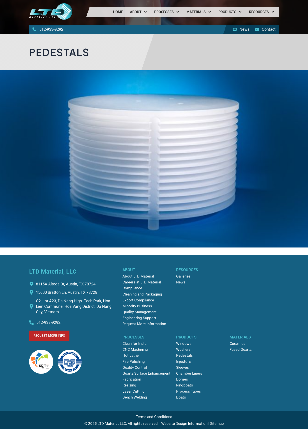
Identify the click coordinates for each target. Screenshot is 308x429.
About (138, 12)
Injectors (183, 361)
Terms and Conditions (154, 417)
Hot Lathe (130, 355)
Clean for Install (135, 343)
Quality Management (139, 312)
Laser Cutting (133, 391)
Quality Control (134, 367)
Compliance (132, 288)
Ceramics (237, 343)
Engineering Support (139, 318)
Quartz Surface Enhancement (146, 373)
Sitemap (217, 423)
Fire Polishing (133, 361)
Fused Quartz (240, 349)
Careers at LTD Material (141, 282)
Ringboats (184, 385)
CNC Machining (135, 349)
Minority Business (137, 306)
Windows (183, 343)
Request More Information (144, 324)
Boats (181, 397)
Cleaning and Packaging (142, 294)
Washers (183, 349)
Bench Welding (134, 397)
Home (118, 12)
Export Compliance (138, 300)
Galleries (183, 276)
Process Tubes (188, 391)
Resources (261, 12)
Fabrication (131, 379)
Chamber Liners (189, 373)
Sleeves (182, 367)
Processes (166, 12)
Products (230, 12)
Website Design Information (184, 423)
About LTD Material (138, 276)
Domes (182, 379)
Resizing (129, 385)
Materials (198, 12)
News (181, 282)
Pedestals (184, 355)
